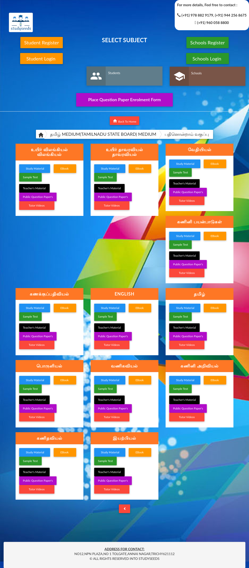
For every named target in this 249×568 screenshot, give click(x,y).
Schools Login (207, 58)
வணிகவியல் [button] (124, 365)
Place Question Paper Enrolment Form (124, 99)
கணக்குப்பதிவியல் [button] (49, 293)
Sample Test (30, 177)
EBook (65, 168)
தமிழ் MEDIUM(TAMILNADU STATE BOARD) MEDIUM (103, 134)
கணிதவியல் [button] (49, 438)
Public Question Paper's (38, 197)
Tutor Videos (37, 205)
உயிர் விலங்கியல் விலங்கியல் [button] (49, 152)
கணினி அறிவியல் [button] (199, 365)
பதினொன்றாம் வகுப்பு (187, 134)
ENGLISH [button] (124, 293)
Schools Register (207, 42)
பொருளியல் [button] (49, 365)
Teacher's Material (34, 188)
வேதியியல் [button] (199, 149)
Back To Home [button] (124, 120)
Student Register (41, 42)
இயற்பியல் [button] (124, 438)
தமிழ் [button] (199, 293)
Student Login (41, 58)
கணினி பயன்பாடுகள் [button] (199, 221)
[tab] (49, 152)
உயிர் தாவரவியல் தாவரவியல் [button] (124, 152)
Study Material (34, 168)
